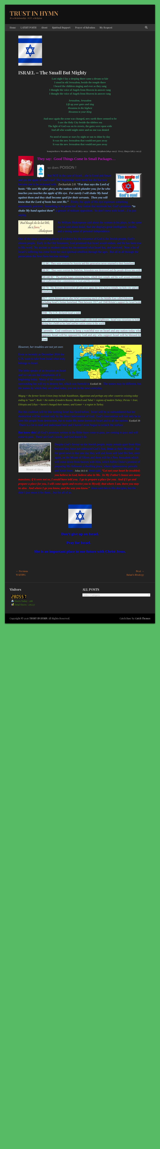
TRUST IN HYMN (34, 13)
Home (13, 27)
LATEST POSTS (28, 27)
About (44, 27)
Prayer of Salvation (85, 27)
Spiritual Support (61, 27)
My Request (106, 27)
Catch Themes (142, 618)
